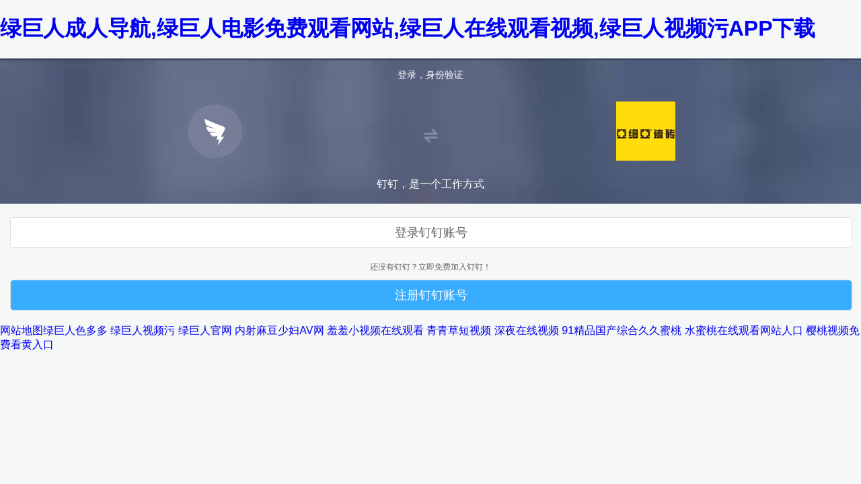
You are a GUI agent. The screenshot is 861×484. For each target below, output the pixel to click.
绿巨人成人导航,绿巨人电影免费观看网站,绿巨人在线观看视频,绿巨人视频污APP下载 (407, 28)
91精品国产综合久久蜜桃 (621, 330)
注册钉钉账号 (431, 295)
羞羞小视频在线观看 (375, 330)
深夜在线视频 (526, 330)
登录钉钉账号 (431, 232)
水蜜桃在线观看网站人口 (744, 330)
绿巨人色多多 (75, 330)
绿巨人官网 (205, 330)
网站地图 (21, 330)
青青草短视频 (458, 330)
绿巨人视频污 (142, 330)
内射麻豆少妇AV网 (279, 330)
